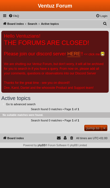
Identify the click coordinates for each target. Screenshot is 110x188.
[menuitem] (14, 16)
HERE (73, 53)
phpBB (42, 145)
